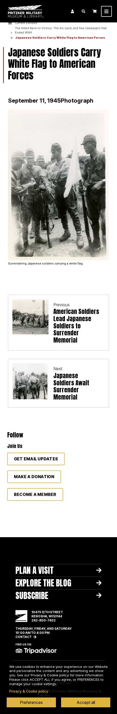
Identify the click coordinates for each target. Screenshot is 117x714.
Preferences (31, 702)
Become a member (35, 494)
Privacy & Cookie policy (28, 691)
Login (72, 11)
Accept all (86, 702)
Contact (23, 637)
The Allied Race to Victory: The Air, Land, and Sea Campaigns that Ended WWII (61, 30)
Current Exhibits (26, 23)
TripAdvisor (36, 651)
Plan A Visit (34, 570)
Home (10, 23)
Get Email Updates (36, 458)
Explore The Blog (43, 583)
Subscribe (31, 596)
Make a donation (34, 476)
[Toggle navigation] (106, 11)
